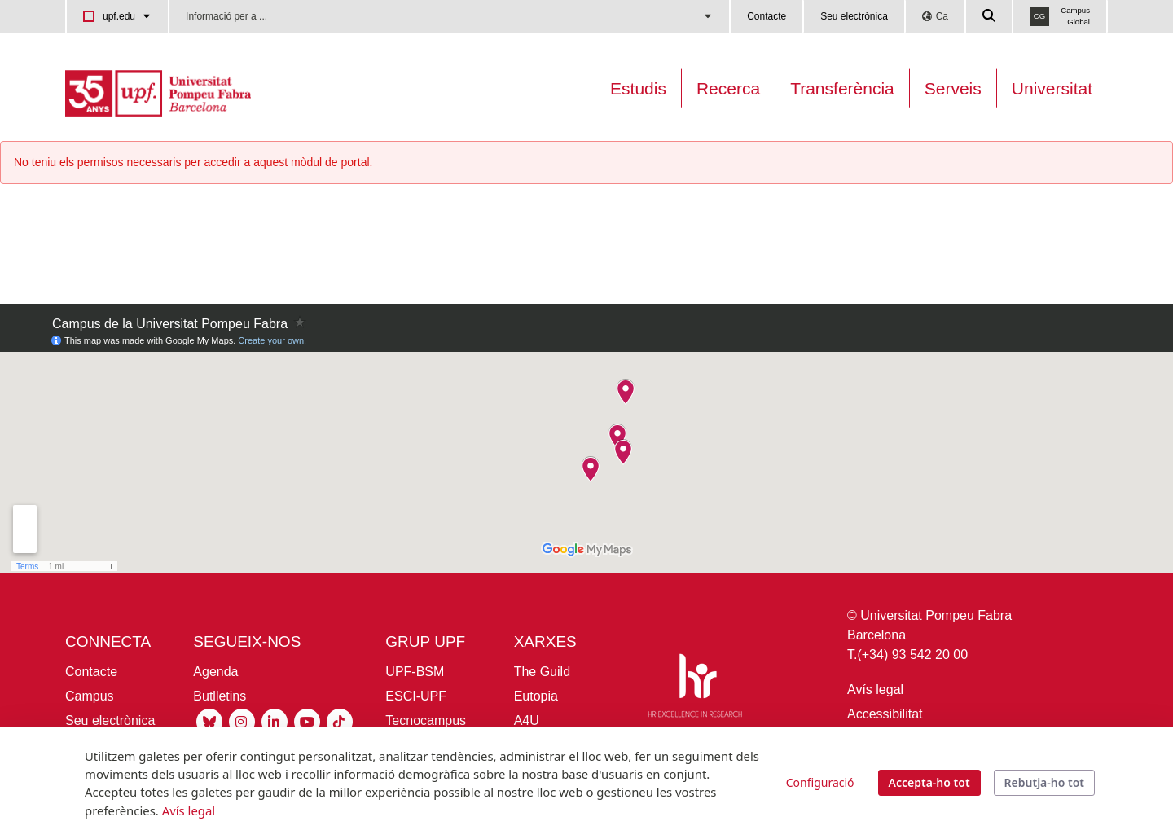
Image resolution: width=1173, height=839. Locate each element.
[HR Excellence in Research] (695, 689)
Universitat (1052, 88)
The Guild (542, 672)
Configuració (820, 782)
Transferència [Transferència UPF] (842, 88)
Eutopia (536, 696)
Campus (89, 696)
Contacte (766, 16)
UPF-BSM (414, 672)
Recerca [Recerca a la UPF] (728, 88)
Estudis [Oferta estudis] (638, 88)
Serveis (953, 88)
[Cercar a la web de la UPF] (989, 16)
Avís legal (875, 689)
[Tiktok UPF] (339, 721)
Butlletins (219, 696)
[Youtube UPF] (307, 721)
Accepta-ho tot (929, 782)
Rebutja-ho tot (1044, 782)
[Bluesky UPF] (209, 721)
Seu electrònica (854, 16)
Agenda (215, 672)
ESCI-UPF (415, 696)
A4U (526, 720)
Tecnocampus (425, 720)
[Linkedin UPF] (274, 721)
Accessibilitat (884, 714)
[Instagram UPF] (242, 721)
